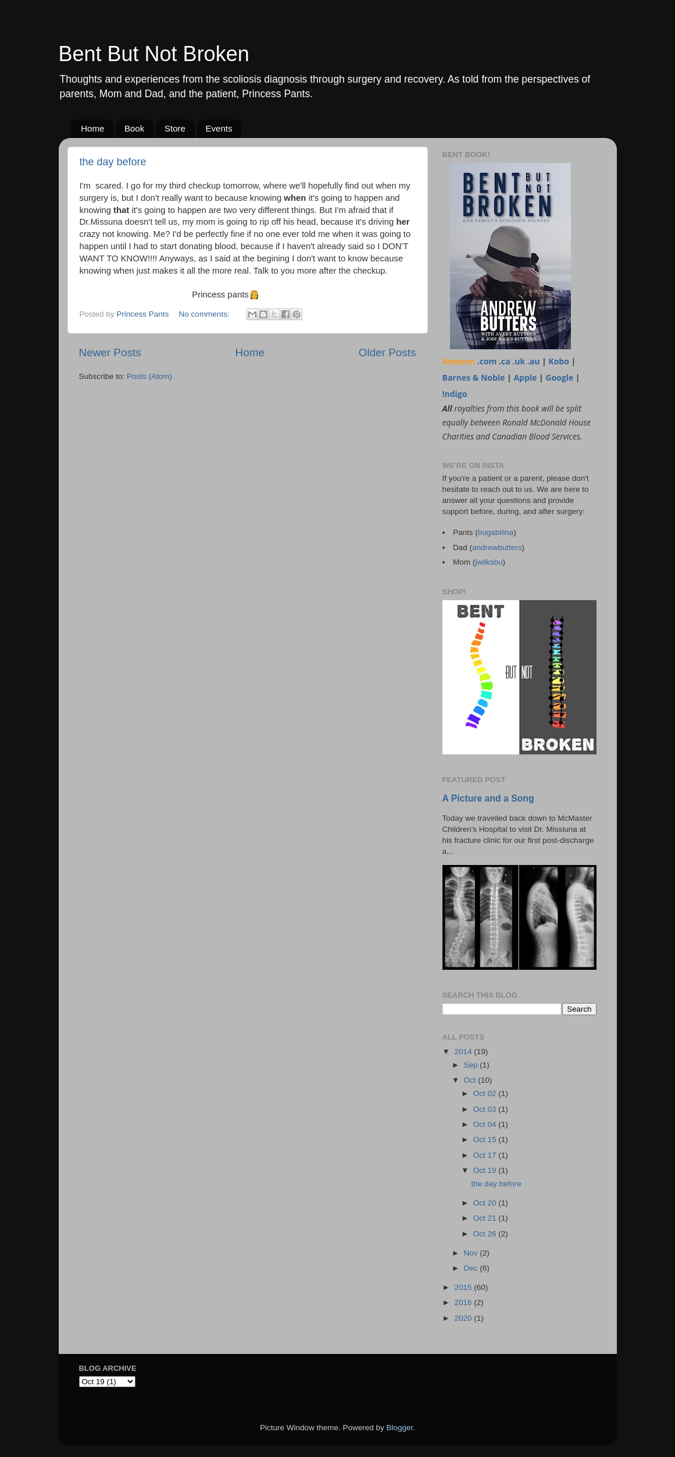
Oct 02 (486, 1093)
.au (533, 361)
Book (134, 128)
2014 (464, 1051)
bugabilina (496, 532)
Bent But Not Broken (154, 54)
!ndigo (454, 393)
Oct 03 (486, 1109)
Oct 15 (486, 1139)
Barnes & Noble (473, 377)
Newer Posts (110, 352)
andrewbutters (497, 547)
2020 (464, 1318)
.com (487, 361)
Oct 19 (486, 1170)
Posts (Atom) (149, 376)
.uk (518, 361)
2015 (464, 1287)
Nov (472, 1253)
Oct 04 (486, 1124)
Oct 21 (486, 1218)
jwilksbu (488, 562)
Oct (471, 1080)
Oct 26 (486, 1233)
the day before (113, 162)
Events (219, 128)
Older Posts (387, 352)
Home (92, 128)
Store (175, 128)
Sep (472, 1065)
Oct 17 (486, 1155)
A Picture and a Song (488, 798)
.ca (504, 361)
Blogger (400, 1427)
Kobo (558, 361)
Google (559, 377)
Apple (525, 377)
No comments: (205, 314)
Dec (472, 1268)
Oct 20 (486, 1203)
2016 (464, 1302)
